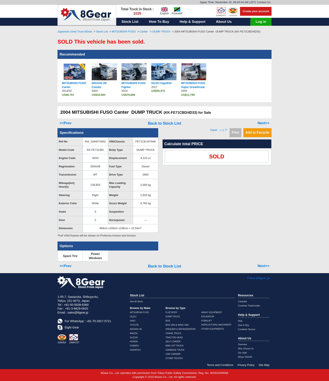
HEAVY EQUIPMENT (211, 312)
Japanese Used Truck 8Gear (74, 31)
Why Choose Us (246, 348)
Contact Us (263, 2)
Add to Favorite (257, 132)
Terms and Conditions (220, 365)
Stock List (129, 22)
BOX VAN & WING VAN (177, 325)
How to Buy (243, 325)
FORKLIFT (206, 321)
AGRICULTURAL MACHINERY (216, 325)
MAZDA (133, 333)
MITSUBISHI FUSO (124, 31)
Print (235, 132)
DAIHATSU (135, 350)
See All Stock (136, 301)
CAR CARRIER (173, 354)
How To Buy (159, 22)
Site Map (264, 365)
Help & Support (192, 22)
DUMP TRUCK (161, 31)
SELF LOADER (173, 341)
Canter (144, 31)
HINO (132, 321)
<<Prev (65, 123)
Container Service (246, 329)
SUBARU (134, 346)
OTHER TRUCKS (174, 358)
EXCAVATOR (207, 316)
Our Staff (242, 353)
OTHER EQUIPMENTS (212, 329)
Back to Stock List (164, 123)
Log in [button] (261, 22)
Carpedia (242, 301)
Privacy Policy (246, 365)
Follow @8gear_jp (258, 278)
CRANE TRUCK (173, 333)
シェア (223, 130)
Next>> (263, 123)
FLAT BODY (172, 312)
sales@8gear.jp (78, 312)
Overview (242, 344)
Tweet (213, 130)
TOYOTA (134, 325)
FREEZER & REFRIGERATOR (181, 329)
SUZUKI (134, 337)
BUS (168, 321)
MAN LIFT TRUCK (175, 346)
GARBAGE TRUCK (175, 350)
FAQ (240, 321)
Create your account (256, 11)
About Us (224, 22)
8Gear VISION (245, 357)
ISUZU (133, 316)
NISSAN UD (136, 329)
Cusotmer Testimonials (249, 306)
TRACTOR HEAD (174, 337)
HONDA (134, 341)
